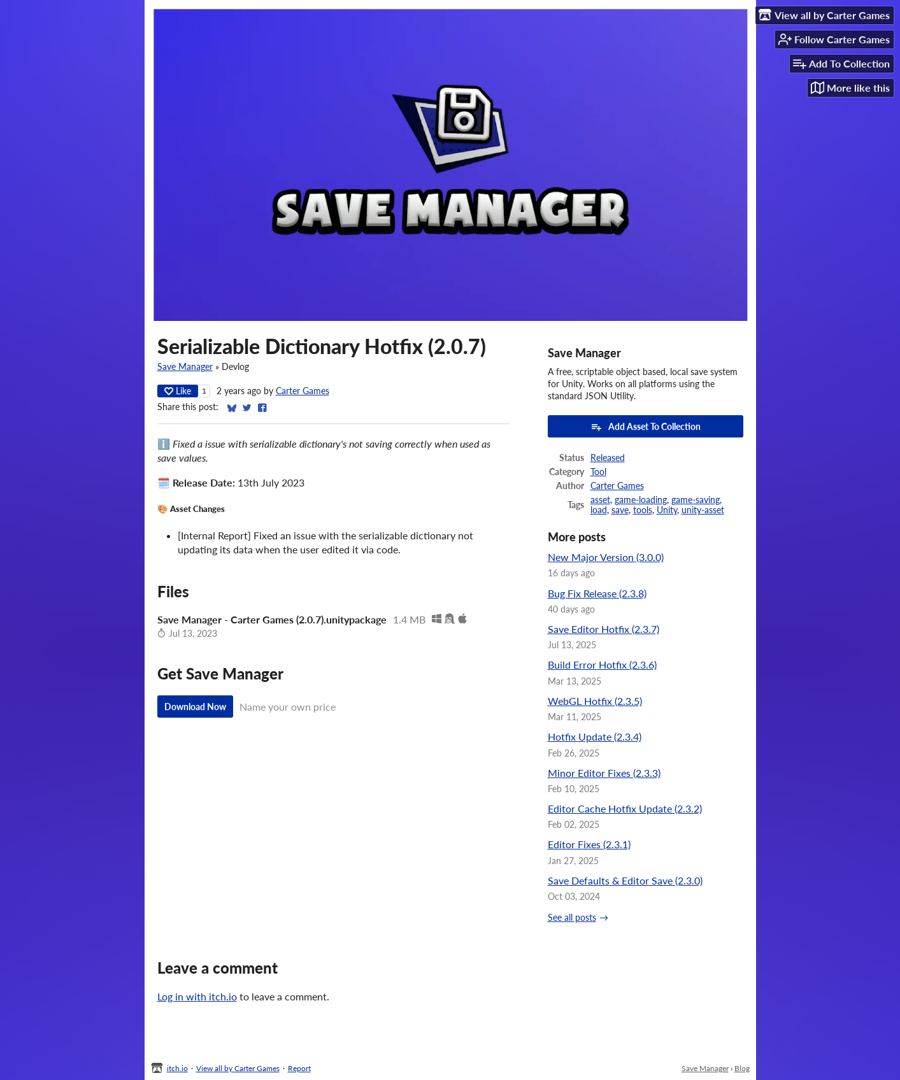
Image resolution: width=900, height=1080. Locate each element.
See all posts (572, 918)
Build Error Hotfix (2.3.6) (602, 664)
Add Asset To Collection (645, 426)
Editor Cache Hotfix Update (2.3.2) (625, 808)
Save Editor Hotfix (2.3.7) (603, 629)
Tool (598, 472)
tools (642, 510)
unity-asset (703, 510)
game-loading (641, 500)
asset (600, 500)
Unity (667, 510)
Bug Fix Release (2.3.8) (597, 593)
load (598, 510)
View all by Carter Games (238, 1068)
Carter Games (302, 391)
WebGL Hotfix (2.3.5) (595, 701)
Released (607, 458)
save (620, 510)
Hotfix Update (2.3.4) (594, 736)
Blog (742, 1068)
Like (177, 390)
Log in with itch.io (197, 996)
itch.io (177, 1068)
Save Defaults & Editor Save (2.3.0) (625, 880)
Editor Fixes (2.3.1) (589, 844)
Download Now (195, 706)
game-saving (695, 500)
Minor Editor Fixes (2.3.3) (604, 773)
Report (299, 1068)
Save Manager (185, 367)
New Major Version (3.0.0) (606, 557)
